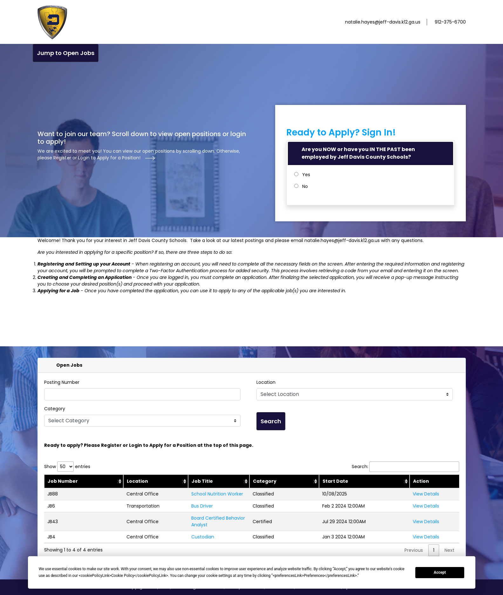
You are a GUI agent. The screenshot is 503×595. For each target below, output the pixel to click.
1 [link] (433, 550)
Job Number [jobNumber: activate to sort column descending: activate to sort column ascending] (63, 481)
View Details (426, 494)
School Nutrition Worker (217, 494)
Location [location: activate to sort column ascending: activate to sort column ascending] (137, 481)
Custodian (202, 537)
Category (54, 408)
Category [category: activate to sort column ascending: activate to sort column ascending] (264, 481)
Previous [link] (413, 550)
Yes (306, 174)
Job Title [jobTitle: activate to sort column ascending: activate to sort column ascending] (202, 481)
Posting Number (61, 382)
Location (265, 382)
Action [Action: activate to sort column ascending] (421, 481)
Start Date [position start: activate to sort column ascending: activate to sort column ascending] (335, 481)
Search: (405, 466)
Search (271, 421)
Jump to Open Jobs (65, 53)
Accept (440, 572)
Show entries (67, 466)
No (305, 186)
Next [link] (449, 550)
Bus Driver (202, 506)
